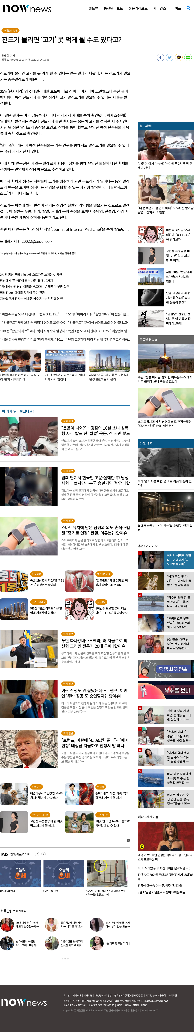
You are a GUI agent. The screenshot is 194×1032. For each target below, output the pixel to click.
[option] (62, 879)
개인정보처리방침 (103, 995)
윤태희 (5, 56)
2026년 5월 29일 (50, 891)
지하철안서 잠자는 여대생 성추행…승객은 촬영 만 (31, 298)
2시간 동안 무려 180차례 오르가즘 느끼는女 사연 (31, 274)
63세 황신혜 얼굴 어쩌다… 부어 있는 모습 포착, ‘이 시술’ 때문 (118, 926)
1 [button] (62, 958)
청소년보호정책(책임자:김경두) (128, 995)
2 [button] (65, 958)
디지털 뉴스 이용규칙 (156, 995)
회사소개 (77, 995)
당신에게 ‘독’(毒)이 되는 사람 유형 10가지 (26, 280)
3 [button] (68, 958)
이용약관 (88, 995)
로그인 (66, 995)
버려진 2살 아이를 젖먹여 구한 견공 (22, 292)
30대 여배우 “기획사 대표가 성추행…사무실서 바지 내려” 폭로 (27, 926)
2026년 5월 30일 (94, 891)
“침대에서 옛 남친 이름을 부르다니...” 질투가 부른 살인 (34, 286)
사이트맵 (173, 995)
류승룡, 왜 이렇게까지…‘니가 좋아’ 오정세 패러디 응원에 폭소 (73, 926)
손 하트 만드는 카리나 (118, 943)
